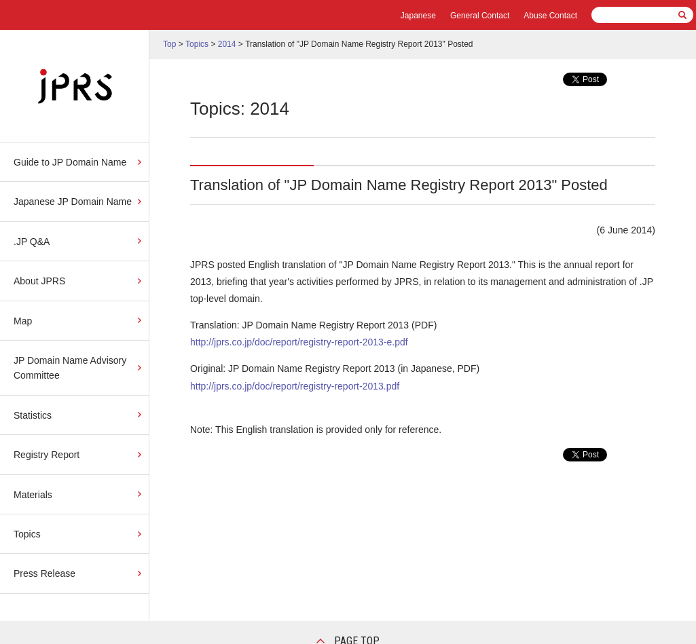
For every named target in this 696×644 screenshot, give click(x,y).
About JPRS (39, 281)
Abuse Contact (550, 16)
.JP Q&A (32, 241)
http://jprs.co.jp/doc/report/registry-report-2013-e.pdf (299, 342)
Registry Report (46, 454)
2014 (227, 44)
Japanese (418, 16)
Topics (27, 534)
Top (169, 44)
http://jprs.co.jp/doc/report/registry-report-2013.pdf (294, 386)
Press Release (44, 573)
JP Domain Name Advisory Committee (70, 368)
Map (23, 321)
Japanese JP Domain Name (73, 201)
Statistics (33, 415)
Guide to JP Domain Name (70, 162)
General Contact (479, 16)
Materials (33, 494)
